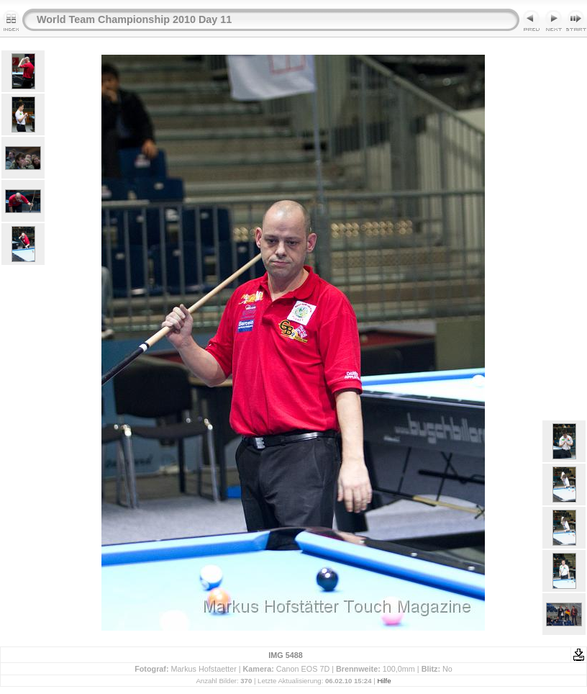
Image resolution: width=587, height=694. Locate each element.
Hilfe (384, 681)
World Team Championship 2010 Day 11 (134, 19)
